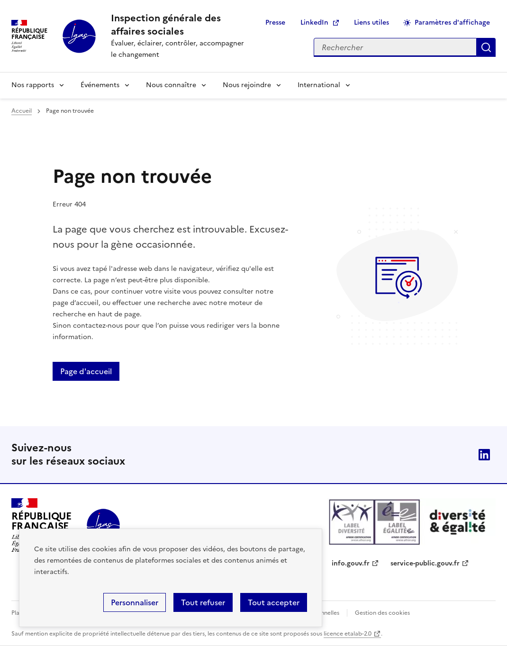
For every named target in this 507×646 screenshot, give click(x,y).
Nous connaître (171, 85)
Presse (275, 22)
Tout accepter (273, 602)
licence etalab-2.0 (347, 633)
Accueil (21, 111)
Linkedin (484, 454)
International (319, 85)
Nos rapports (32, 85)
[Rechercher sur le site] (395, 47)
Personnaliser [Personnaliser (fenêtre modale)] (134, 602)
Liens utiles (371, 22)
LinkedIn (314, 22)
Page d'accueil (86, 371)
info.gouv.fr (351, 563)
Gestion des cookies (382, 613)
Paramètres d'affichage (452, 22)
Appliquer (486, 47)
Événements (100, 85)
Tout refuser (203, 602)
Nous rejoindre (247, 85)
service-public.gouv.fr (425, 563)
